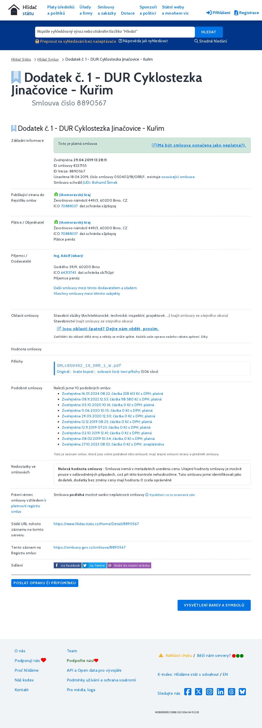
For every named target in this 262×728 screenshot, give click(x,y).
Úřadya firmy (86, 10)
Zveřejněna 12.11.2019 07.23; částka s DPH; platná (106, 427)
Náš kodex (24, 680)
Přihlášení (218, 12)
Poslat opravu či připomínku (45, 583)
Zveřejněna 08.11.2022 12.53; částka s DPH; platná (112, 399)
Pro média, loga (81, 689)
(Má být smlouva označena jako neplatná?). (199, 145)
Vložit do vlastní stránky (128, 565)
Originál (63, 371)
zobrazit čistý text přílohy (118, 371)
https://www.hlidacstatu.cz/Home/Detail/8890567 (96, 523)
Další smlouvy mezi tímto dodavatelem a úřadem (95, 288)
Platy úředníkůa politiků (60, 10)
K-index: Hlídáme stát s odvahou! (188, 674)
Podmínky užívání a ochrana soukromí (101, 680)
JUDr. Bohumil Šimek (100, 182)
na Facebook (70, 565)
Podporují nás (30, 660)
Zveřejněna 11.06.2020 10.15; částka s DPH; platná (107, 410)
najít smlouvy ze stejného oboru (199, 315)
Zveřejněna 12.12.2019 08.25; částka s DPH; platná (107, 421)
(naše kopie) (83, 371)
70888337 (69, 206)
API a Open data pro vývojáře (94, 670)
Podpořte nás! (83, 660)
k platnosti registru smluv (28, 506)
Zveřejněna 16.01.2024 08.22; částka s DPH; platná (112, 393)
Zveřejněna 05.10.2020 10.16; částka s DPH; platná (108, 405)
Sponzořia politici (148, 10)
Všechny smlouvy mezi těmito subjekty (87, 293)
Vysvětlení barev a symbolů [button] (214, 605)
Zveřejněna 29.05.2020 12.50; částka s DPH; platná (108, 416)
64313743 (68, 272)
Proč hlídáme (27, 670)
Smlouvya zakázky (107, 10)
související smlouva (178, 177)
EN (225, 674)
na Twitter (97, 565)
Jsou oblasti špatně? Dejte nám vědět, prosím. (108, 328)
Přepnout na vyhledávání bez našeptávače (75, 41)
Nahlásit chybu (175, 655)
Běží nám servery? (220, 655)
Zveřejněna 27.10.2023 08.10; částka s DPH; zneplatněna (113, 444)
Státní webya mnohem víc (175, 10)
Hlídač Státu (21, 59)
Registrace (246, 12)
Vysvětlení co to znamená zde (170, 495)
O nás (20, 650)
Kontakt (22, 689)
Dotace (128, 13)
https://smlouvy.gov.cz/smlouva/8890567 (90, 547)
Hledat (208, 32)
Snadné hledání (210, 41)
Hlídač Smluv (48, 59)
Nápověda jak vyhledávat (143, 41)
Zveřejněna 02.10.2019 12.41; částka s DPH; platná (107, 433)
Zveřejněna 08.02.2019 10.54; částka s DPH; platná (108, 438)
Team (72, 650)
